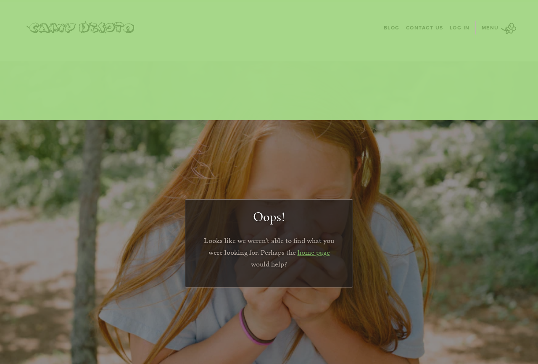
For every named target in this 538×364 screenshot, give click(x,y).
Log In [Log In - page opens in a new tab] (460, 27)
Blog (392, 27)
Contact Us (424, 27)
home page (314, 252)
